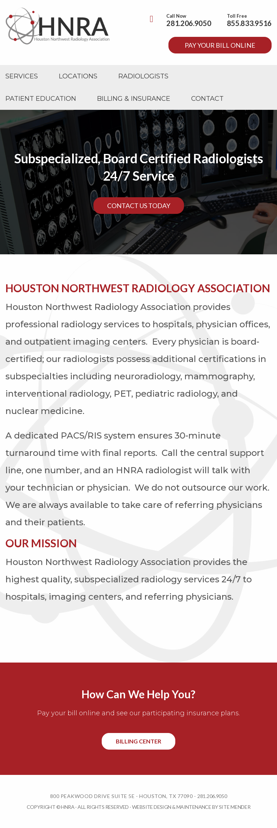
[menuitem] (21, 76)
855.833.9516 (249, 23)
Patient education (40, 99)
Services (21, 76)
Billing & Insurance (133, 99)
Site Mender (235, 807)
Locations (78, 76)
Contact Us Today (138, 206)
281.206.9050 (188, 23)
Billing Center (138, 741)
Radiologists (143, 76)
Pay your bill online (220, 45)
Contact (207, 99)
